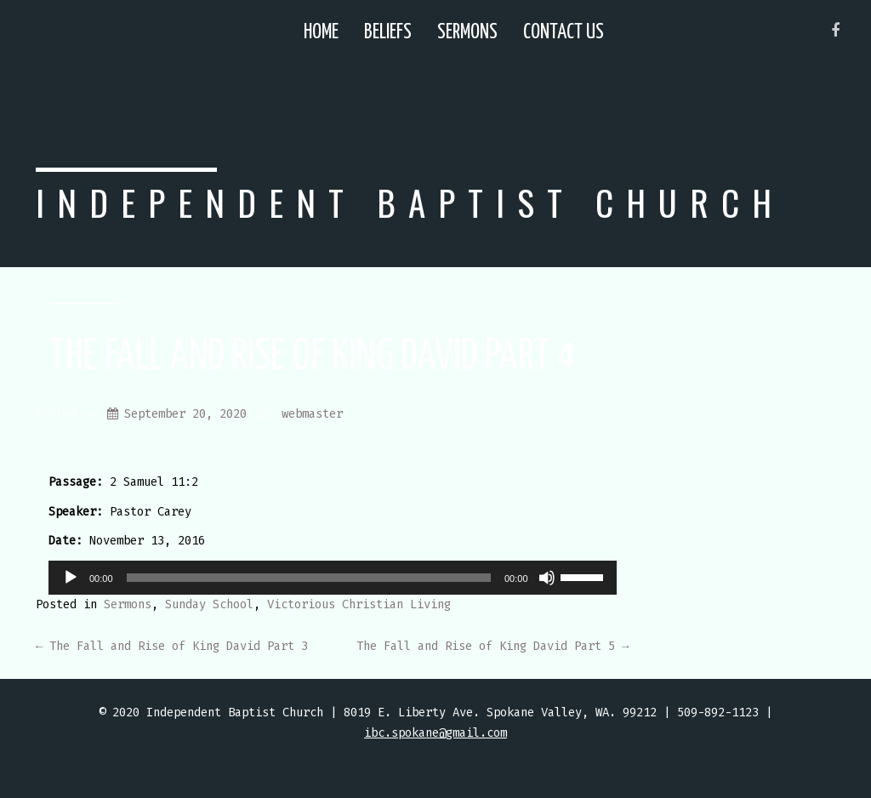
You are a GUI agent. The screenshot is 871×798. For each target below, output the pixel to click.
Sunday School (209, 604)
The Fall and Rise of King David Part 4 (312, 357)
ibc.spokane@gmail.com (435, 733)
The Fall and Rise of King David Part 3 (172, 646)
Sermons (467, 33)
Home (321, 33)
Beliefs (388, 33)
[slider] (309, 577)
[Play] (70, 577)
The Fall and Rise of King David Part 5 (492, 646)
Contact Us (563, 33)
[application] (332, 578)
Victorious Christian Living (359, 604)
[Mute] (546, 577)
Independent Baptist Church (410, 202)
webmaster (312, 414)
